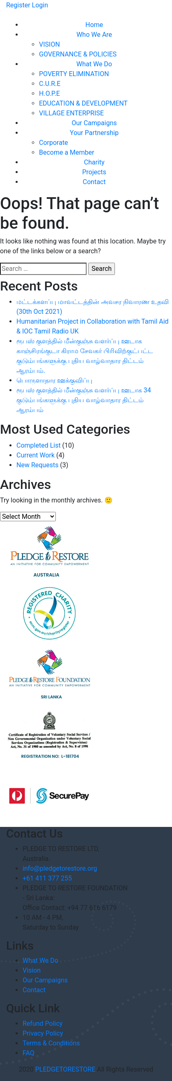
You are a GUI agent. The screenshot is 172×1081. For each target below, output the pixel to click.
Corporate (53, 142)
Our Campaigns (94, 123)
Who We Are (94, 34)
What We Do (94, 64)
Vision (32, 970)
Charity (94, 162)
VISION (49, 44)
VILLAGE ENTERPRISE (71, 113)
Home (94, 25)
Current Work (35, 455)
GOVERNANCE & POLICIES (78, 54)
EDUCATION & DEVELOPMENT (83, 103)
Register (18, 5)
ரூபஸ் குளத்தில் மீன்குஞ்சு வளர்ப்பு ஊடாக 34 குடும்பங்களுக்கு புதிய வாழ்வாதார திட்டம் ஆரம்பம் (83, 400)
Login (40, 5)
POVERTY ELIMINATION (74, 74)
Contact (94, 182)
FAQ (28, 1053)
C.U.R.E (49, 84)
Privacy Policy (43, 1033)
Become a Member (66, 152)
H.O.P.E (49, 93)
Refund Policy (42, 1023)
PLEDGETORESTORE (65, 1069)
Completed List (38, 445)
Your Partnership (94, 133)
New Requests (37, 465)
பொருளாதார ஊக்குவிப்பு (54, 380)
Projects (94, 172)
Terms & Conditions (51, 1043)
